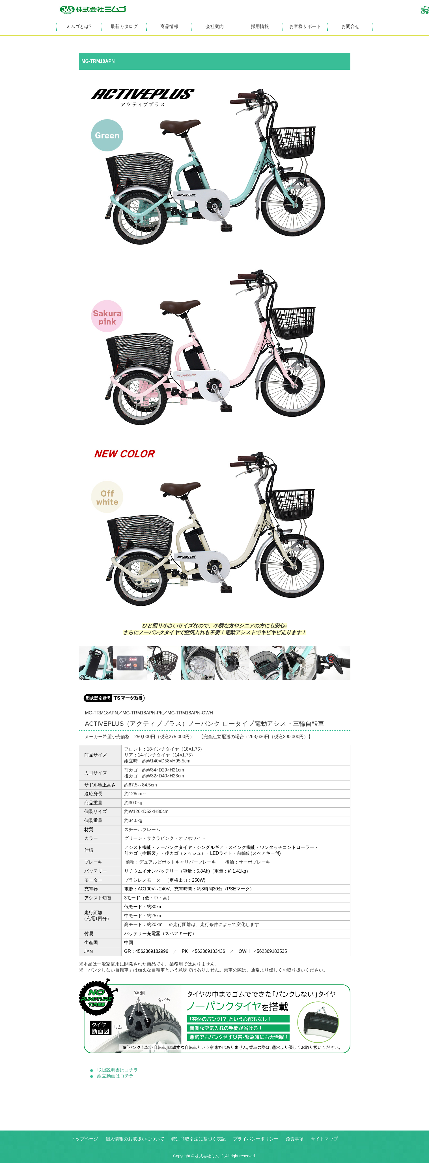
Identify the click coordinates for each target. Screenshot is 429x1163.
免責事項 (295, 1138)
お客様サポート (305, 26)
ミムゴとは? (78, 26)
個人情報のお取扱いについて (134, 1138)
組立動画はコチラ (115, 1075)
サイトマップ (324, 1138)
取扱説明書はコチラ (117, 1070)
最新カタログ (124, 26)
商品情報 (169, 26)
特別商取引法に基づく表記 (198, 1138)
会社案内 (215, 26)
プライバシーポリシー (255, 1138)
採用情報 (260, 26)
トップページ (84, 1138)
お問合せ (350, 26)
